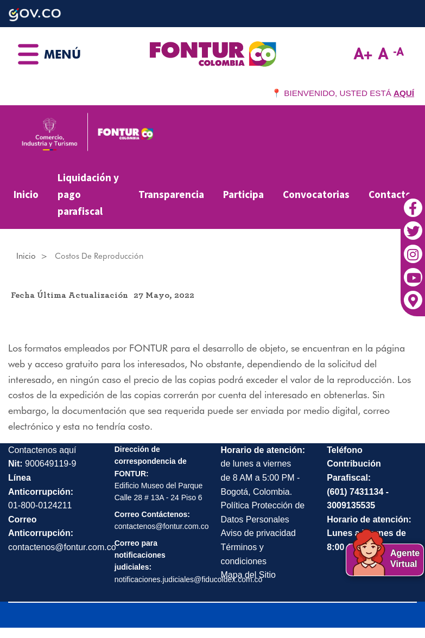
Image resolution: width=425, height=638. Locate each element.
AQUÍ (404, 93)
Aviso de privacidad (258, 533)
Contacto (390, 194)
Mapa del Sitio (248, 574)
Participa (243, 194)
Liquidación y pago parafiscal (88, 194)
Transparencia (171, 194)
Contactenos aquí (42, 450)
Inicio (26, 194)
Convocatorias (316, 194)
